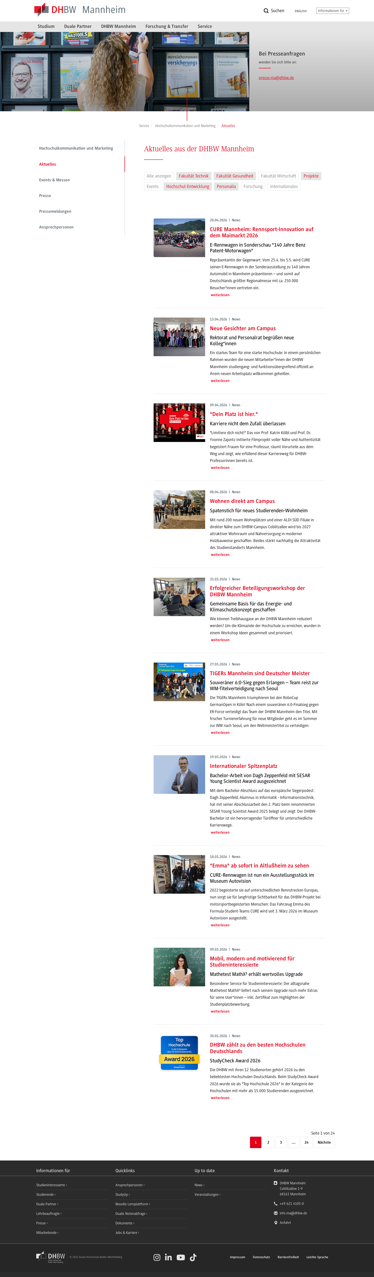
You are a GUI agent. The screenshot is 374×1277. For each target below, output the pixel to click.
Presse (45, 196)
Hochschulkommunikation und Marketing (76, 149)
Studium (46, 26)
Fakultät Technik (194, 176)
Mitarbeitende (46, 1233)
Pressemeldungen (55, 212)
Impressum (237, 1257)
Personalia (226, 186)
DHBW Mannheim (118, 26)
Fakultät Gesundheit (234, 176)
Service (205, 26)
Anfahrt (285, 1223)
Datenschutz (261, 1257)
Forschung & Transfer (166, 26)
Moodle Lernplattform (132, 1204)
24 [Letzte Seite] (306, 1143)
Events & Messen (54, 180)
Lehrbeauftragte (48, 1213)
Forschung (253, 186)
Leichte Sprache (317, 1257)
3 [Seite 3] (281, 1143)
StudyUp (122, 1194)
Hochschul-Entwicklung (187, 186)
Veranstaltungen (206, 1194)
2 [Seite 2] (268, 1143)
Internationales (284, 186)
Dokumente (124, 1223)
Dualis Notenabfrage (130, 1213)
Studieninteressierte (51, 1185)
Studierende (45, 1194)
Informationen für (333, 11)
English (301, 11)
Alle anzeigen (159, 176)
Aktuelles (47, 164)
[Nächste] (324, 1142)
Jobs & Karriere (126, 1233)
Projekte (311, 176)
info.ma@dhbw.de (293, 1213)
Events (153, 186)
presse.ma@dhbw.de (276, 77)
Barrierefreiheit (288, 1257)
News (199, 1185)
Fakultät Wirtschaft (278, 176)
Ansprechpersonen (56, 227)
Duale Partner (78, 26)
